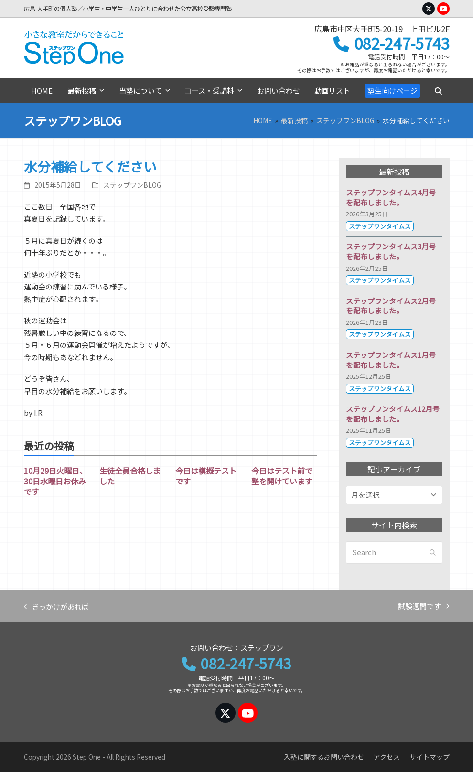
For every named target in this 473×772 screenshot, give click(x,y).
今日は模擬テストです (205, 476)
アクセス (387, 756)
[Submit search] (433, 553)
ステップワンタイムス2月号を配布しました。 (391, 306)
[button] (438, 91)
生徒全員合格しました (130, 476)
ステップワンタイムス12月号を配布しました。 (393, 414)
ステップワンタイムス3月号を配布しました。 (391, 251)
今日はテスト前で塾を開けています (281, 476)
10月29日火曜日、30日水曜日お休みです (55, 481)
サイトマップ (429, 756)
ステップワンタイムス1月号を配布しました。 (391, 360)
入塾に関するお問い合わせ (324, 756)
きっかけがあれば (56, 607)
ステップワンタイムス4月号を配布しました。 (391, 197)
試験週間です (423, 606)
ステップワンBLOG (132, 185)
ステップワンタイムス (380, 226)
